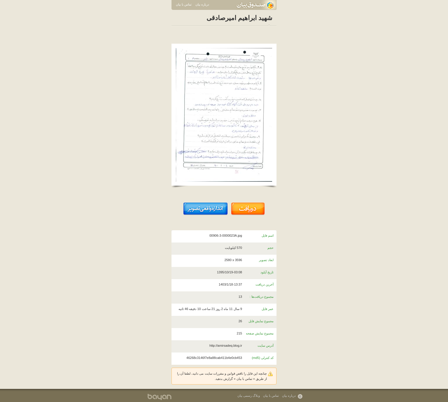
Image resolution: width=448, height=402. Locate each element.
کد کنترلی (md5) (263, 358)
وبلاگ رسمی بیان (248, 395)
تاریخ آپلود (267, 272)
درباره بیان (202, 4)
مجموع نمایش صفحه (260, 333)
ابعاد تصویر (266, 260)
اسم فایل (268, 235)
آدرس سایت (266, 345)
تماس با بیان (184, 4)
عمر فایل (268, 309)
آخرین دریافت (265, 284)
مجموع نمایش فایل (261, 321)
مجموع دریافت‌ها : (262, 296)
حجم (270, 247)
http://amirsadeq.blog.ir (225, 345)
